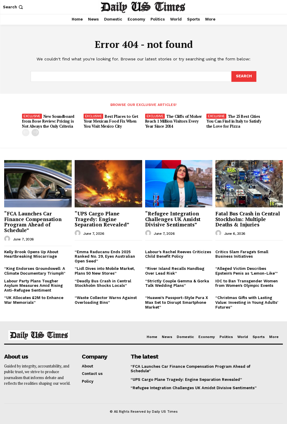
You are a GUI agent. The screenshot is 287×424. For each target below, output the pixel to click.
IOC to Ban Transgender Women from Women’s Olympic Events (246, 283)
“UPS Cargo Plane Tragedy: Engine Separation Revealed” (102, 219)
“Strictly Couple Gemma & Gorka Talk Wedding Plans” (177, 283)
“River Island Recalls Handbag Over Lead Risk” (174, 271)
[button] (13, 7)
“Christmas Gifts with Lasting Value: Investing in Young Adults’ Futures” (246, 302)
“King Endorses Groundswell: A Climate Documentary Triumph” (34, 271)
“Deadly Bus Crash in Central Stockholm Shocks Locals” (103, 283)
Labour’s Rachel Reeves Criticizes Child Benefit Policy (178, 254)
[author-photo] (8, 239)
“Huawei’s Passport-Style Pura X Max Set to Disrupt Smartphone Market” (176, 302)
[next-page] (35, 132)
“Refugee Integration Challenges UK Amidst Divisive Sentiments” (172, 219)
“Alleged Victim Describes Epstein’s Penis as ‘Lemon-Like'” (246, 271)
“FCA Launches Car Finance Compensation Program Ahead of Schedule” (33, 222)
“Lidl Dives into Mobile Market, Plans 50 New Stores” (105, 271)
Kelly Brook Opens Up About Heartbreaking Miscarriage (31, 254)
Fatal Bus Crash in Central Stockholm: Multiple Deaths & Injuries (247, 219)
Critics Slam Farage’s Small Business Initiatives (241, 254)
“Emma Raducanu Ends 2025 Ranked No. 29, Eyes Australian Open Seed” (105, 256)
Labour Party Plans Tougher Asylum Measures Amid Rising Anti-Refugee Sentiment (33, 285)
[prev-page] (25, 132)
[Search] (243, 76)
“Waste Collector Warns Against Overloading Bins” (106, 300)
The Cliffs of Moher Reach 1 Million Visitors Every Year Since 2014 (173, 121)
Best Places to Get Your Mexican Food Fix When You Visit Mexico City (111, 121)
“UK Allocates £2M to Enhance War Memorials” (33, 300)
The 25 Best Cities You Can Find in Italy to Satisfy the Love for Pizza (233, 121)
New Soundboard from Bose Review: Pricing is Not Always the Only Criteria (48, 121)
